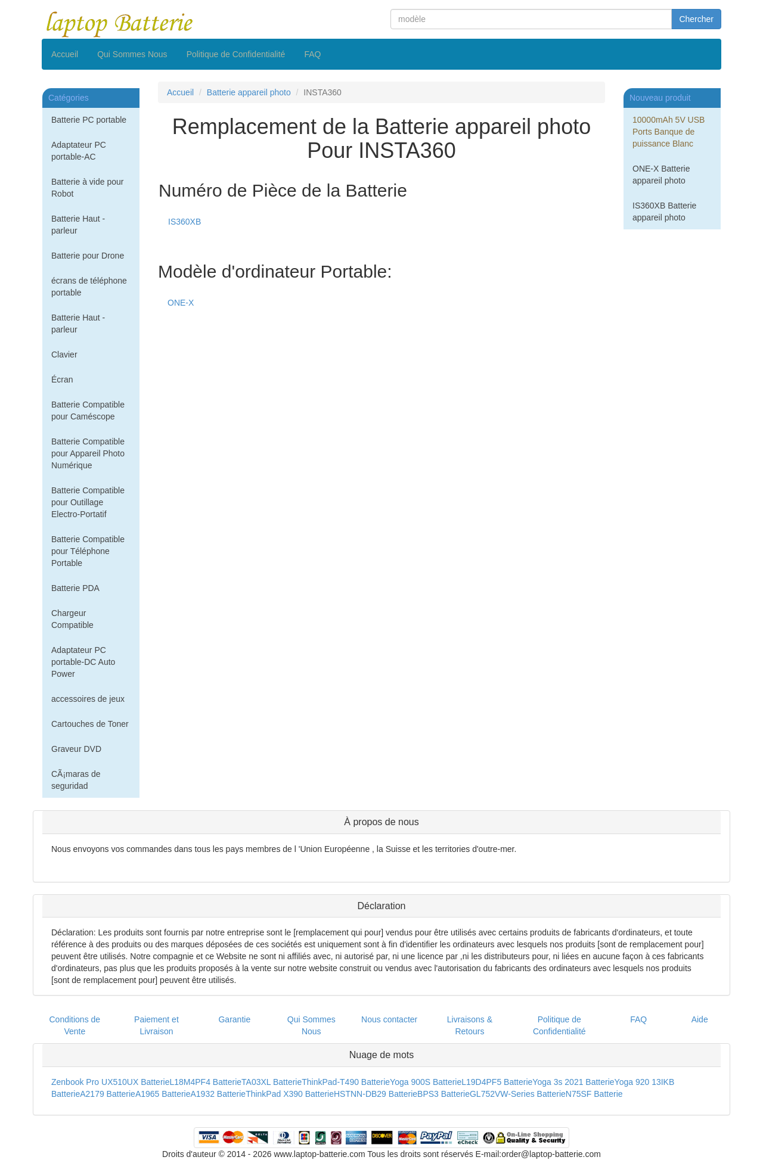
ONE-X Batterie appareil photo (661, 174)
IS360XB (184, 221)
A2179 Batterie (107, 1094)
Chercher (696, 19)
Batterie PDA (75, 588)
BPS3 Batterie (443, 1094)
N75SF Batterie (594, 1094)
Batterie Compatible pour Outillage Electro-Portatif (88, 502)
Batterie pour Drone (87, 255)
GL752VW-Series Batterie (518, 1094)
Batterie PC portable (88, 120)
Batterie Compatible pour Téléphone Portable (88, 551)
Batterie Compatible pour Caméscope (88, 410)
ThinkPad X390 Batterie (290, 1094)
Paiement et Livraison (156, 1025)
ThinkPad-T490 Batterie (346, 1082)
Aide (699, 1019)
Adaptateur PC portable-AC (78, 150)
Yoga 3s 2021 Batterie (573, 1082)
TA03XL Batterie (271, 1082)
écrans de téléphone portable (89, 286)
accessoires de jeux (88, 699)
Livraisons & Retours (469, 1025)
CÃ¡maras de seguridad (75, 780)
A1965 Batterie (163, 1094)
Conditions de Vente (75, 1025)
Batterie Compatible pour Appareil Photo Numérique (88, 453)
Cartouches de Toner (90, 724)
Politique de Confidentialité (236, 54)
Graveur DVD (76, 749)
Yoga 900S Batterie (425, 1082)
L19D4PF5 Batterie (496, 1082)
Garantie (234, 1019)
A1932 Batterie (218, 1094)
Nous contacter (389, 1019)
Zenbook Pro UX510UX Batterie (110, 1082)
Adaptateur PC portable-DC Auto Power (83, 662)
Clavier (64, 354)
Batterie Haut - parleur (78, 224)
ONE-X (181, 302)
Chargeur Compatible (72, 619)
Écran (62, 379)
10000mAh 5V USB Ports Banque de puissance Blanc (668, 131)
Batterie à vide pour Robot (87, 187)
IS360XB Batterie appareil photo (664, 211)
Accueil (64, 54)
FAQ (312, 54)
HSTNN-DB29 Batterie (375, 1094)
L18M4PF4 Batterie (205, 1082)
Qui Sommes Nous (132, 54)
